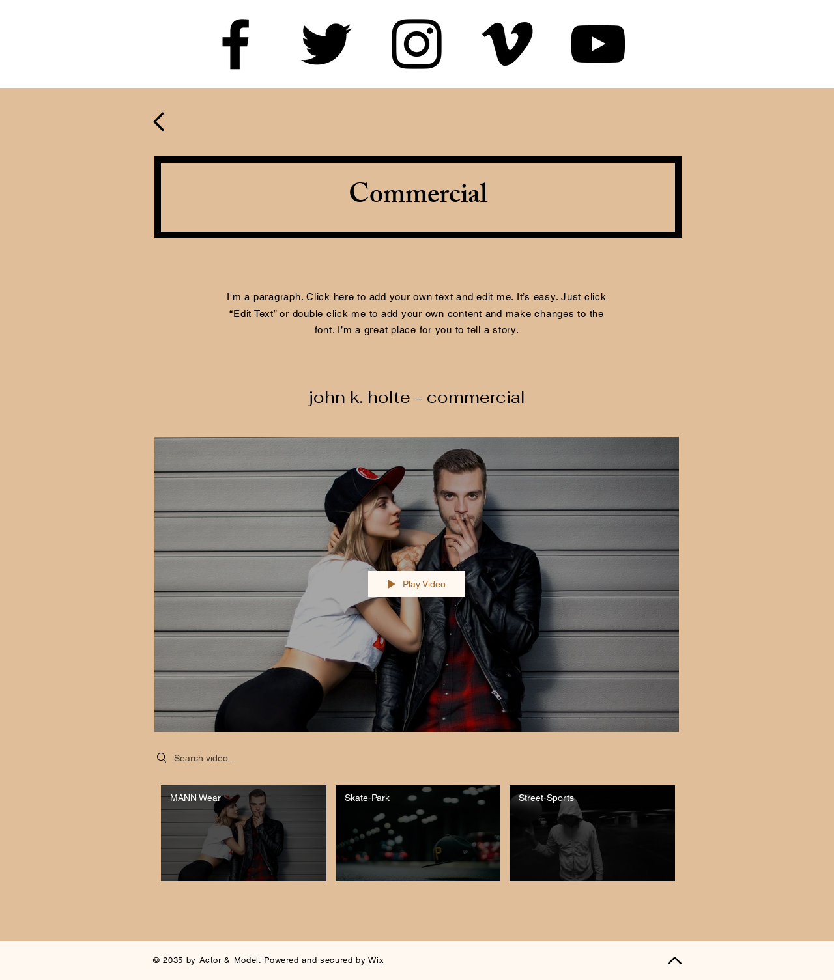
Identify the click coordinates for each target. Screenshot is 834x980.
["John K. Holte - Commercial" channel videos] (416, 836)
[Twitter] (326, 43)
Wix (376, 960)
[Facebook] (235, 43)
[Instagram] (416, 43)
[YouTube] (597, 43)
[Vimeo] (507, 43)
